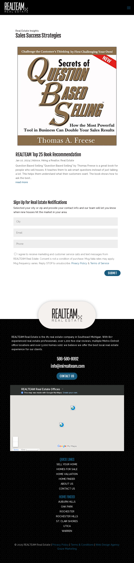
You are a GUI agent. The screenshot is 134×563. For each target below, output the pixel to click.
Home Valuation (67, 474)
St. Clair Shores (67, 521)
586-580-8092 (67, 358)
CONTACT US (67, 376)
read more (22, 182)
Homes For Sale (67, 469)
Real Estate (67, 160)
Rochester (67, 511)
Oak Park (67, 506)
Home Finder (67, 479)
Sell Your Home (67, 464)
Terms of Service (99, 263)
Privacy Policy (79, 263)
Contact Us (67, 488)
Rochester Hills (67, 516)
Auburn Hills (67, 501)
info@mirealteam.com (67, 366)
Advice (36, 160)
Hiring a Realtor (50, 160)
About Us (67, 483)
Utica (67, 526)
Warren (67, 531)
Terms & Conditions (82, 544)
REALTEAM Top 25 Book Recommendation (48, 154)
